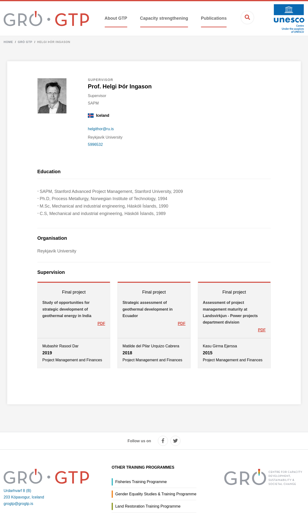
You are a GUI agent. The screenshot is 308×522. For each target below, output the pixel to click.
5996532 (95, 144)
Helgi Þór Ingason (53, 42)
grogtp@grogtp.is (18, 504)
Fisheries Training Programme (141, 482)
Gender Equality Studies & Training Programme (155, 494)
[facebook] (163, 441)
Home (8, 42)
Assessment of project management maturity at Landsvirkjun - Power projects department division (230, 312)
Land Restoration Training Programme (147, 506)
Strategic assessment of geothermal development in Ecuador (147, 309)
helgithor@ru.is (101, 129)
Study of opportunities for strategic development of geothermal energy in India (66, 309)
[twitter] (175, 441)
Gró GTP (25, 42)
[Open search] (247, 17)
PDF (101, 323)
